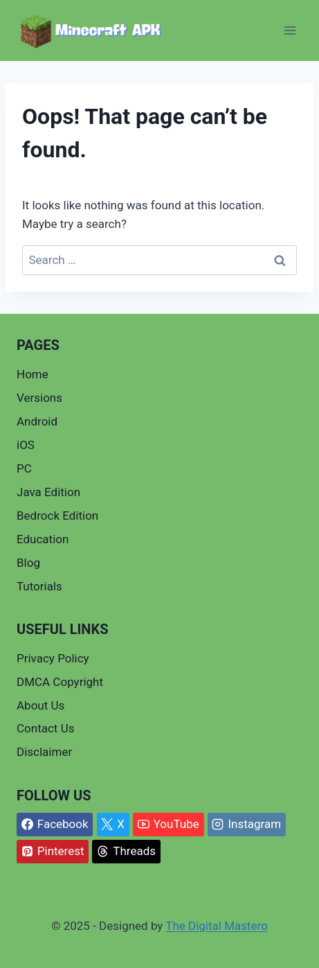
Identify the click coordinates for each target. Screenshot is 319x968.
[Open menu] (289, 31)
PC (24, 468)
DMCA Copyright (60, 682)
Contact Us (45, 728)
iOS (26, 445)
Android (37, 421)
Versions (39, 398)
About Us (40, 705)
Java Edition (48, 492)
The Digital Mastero (216, 926)
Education (43, 539)
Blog (28, 563)
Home (32, 374)
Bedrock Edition (57, 515)
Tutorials (39, 586)
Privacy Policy (53, 658)
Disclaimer (44, 752)
